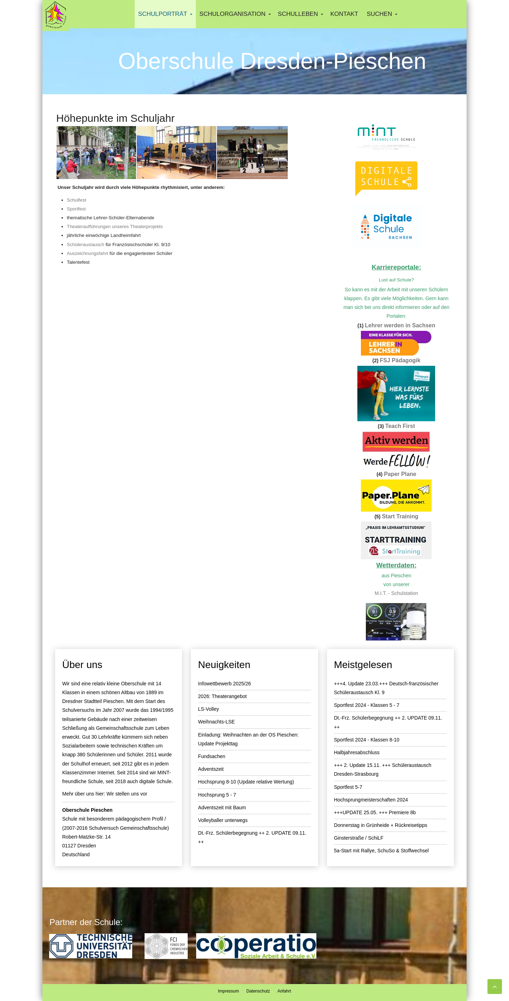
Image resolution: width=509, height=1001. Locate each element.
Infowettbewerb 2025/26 (224, 683)
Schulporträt (162, 14)
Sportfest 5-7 (348, 787)
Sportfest (76, 208)
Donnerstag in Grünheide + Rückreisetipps (380, 825)
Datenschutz (258, 991)
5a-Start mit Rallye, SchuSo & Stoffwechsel (381, 850)
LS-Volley (208, 709)
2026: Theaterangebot (222, 696)
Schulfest (76, 200)
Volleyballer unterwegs (222, 820)
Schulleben (298, 14)
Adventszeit (210, 769)
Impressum (228, 991)
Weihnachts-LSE (216, 722)
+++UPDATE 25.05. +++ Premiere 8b (375, 812)
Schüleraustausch (86, 244)
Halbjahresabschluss (357, 752)
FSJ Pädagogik (400, 360)
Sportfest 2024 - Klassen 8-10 (366, 740)
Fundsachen (211, 756)
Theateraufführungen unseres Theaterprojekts (115, 226)
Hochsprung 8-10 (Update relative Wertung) (246, 782)
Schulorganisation (232, 14)
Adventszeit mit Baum (222, 807)
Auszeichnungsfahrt (87, 253)
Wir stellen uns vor (126, 794)
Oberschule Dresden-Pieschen (272, 61)
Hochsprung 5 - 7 (217, 795)
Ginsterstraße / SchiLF (359, 838)
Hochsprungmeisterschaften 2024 (371, 800)
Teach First (400, 426)
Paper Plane (400, 474)
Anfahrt (284, 991)
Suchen (379, 14)
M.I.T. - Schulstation (396, 593)
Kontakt (344, 14)
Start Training (400, 516)
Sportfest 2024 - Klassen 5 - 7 (366, 705)
